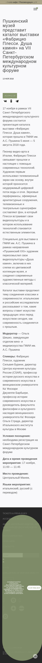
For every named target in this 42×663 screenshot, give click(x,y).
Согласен (34, 588)
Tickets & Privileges (15, 513)
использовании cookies (13, 588)
